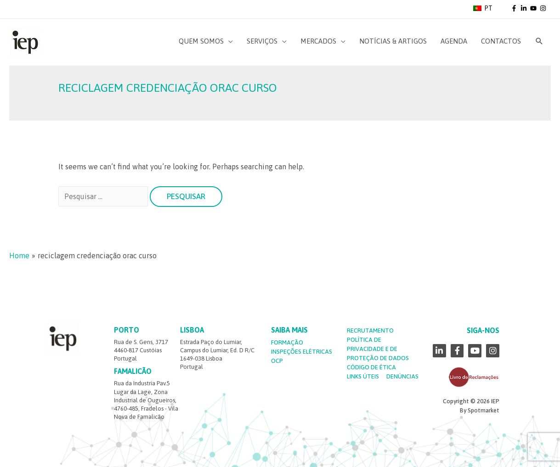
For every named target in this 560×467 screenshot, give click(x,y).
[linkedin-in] (524, 8)
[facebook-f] (515, 8)
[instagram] (544, 8)
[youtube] (534, 8)
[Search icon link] (539, 41)
